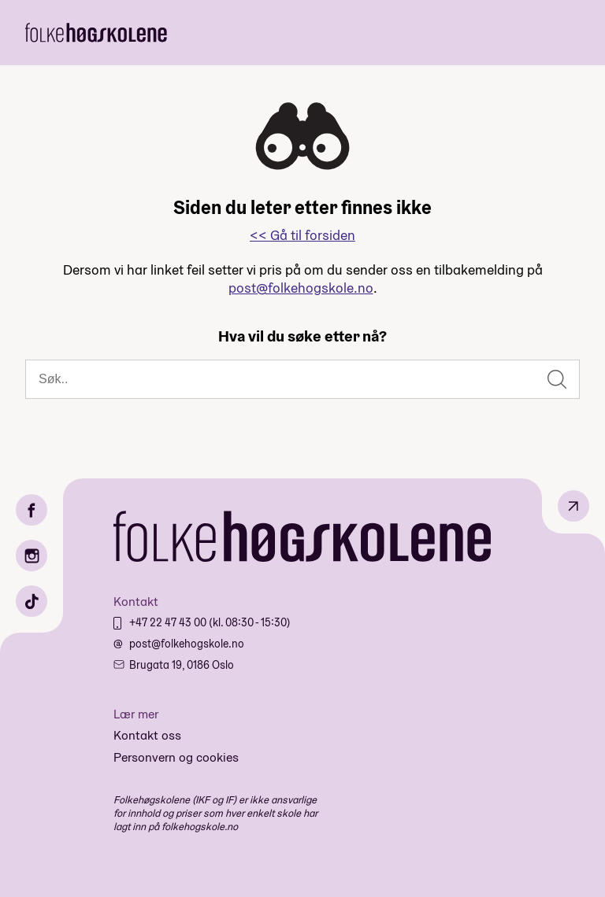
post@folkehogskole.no (300, 288)
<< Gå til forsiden (302, 235)
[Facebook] (31, 510)
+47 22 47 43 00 (169, 622)
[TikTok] (31, 601)
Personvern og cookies (176, 757)
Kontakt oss (147, 735)
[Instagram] (31, 555)
